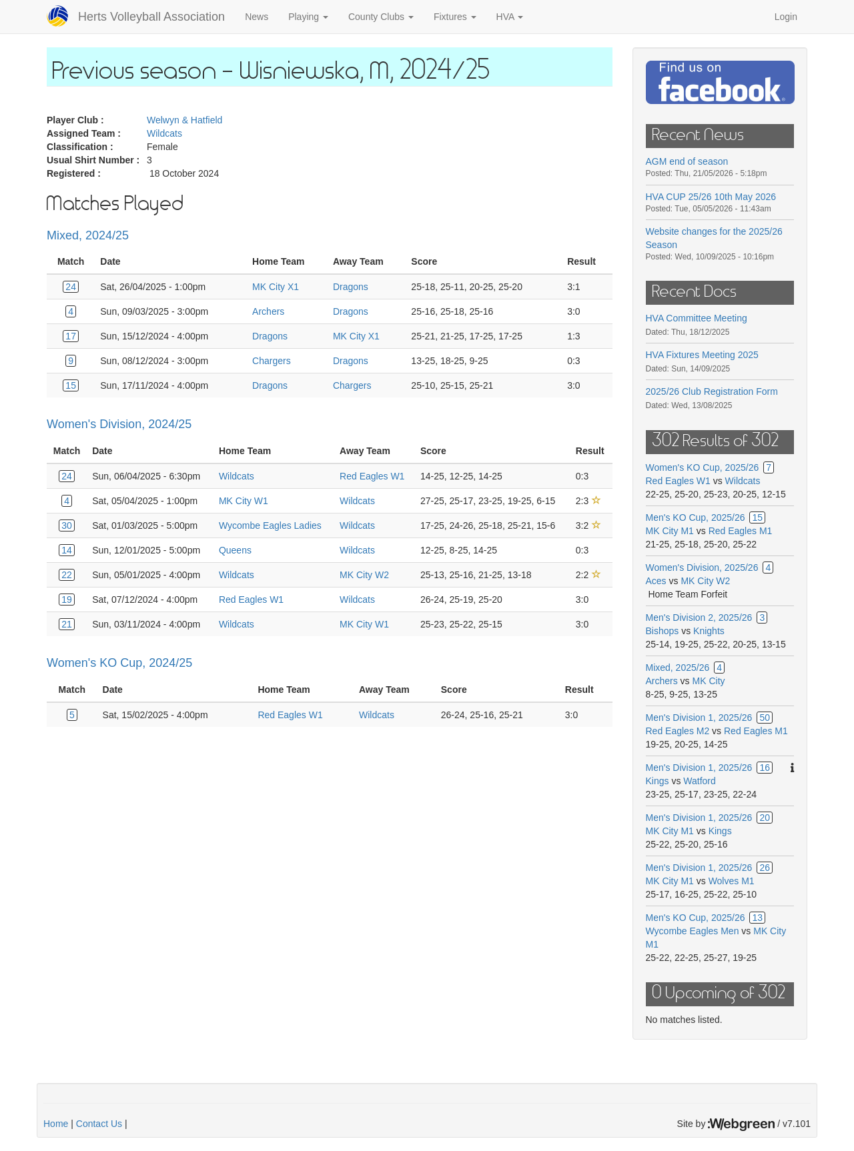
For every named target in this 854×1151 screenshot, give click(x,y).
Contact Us (99, 1123)
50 (764, 717)
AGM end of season (687, 161)
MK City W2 (364, 574)
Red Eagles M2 (678, 731)
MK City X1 (275, 286)
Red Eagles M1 (741, 530)
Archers (268, 311)
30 (66, 525)
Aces (656, 581)
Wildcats (164, 133)
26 (764, 867)
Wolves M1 (732, 881)
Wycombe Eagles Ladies (270, 525)
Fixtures (455, 16)
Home (55, 1123)
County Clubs (381, 16)
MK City (709, 681)
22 (66, 574)
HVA (510, 16)
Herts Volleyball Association (151, 16)
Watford (699, 781)
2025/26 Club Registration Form (712, 391)
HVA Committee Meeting (696, 318)
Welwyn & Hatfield (184, 120)
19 (66, 599)
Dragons (350, 286)
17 (70, 336)
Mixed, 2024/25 (88, 235)
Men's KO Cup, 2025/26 (695, 517)
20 (764, 817)
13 (757, 917)
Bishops (662, 631)
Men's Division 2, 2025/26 (699, 617)
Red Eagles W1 (372, 476)
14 (66, 550)
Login (786, 16)
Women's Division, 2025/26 (702, 567)
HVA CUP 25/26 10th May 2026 (711, 196)
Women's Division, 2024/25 (119, 424)
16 (764, 767)
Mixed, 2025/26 (678, 667)
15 (70, 385)
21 (66, 624)
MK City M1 (670, 530)
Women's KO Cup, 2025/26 (702, 467)
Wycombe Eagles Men (692, 931)
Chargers (271, 360)
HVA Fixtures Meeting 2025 (702, 354)
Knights (709, 631)
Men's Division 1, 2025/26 (699, 717)
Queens (235, 550)
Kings (657, 781)
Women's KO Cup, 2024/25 (119, 663)
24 (70, 286)
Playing (308, 16)
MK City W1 (243, 500)
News (256, 16)
